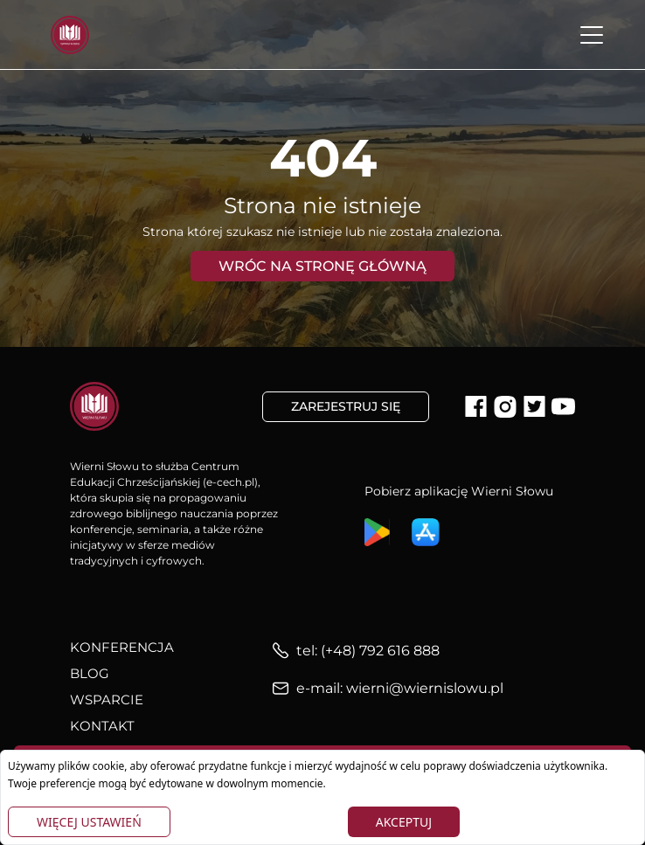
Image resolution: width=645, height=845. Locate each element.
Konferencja (122, 647)
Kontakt (102, 725)
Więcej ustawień (89, 822)
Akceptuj (404, 822)
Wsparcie (106, 699)
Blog (89, 673)
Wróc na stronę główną (322, 266)
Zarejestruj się (345, 406)
